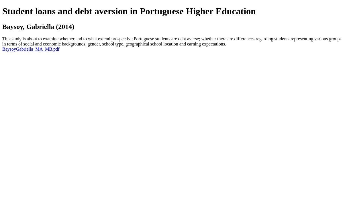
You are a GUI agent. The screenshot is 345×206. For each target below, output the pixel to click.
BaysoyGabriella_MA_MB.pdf (31, 49)
